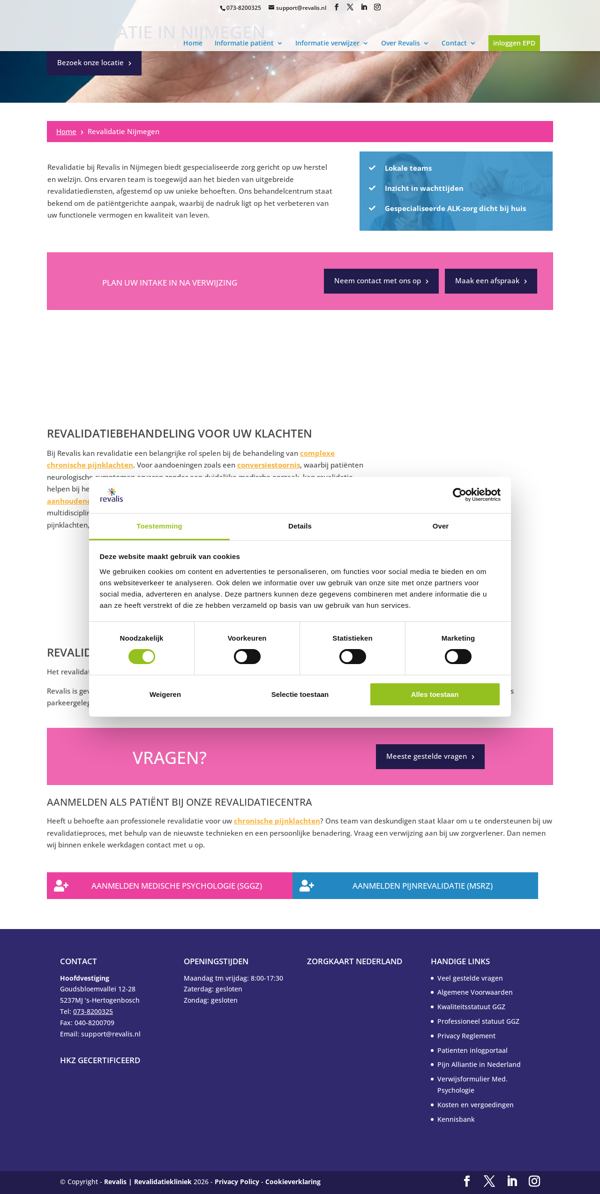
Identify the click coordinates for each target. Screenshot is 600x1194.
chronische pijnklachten (277, 820)
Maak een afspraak (487, 280)
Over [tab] (441, 526)
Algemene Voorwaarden (475, 992)
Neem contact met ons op (377, 280)
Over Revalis (400, 43)
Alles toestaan (435, 694)
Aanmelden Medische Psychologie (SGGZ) (176, 885)
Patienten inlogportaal (472, 1050)
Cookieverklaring (293, 1181)
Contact (454, 43)
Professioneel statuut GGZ (478, 1021)
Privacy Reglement (466, 1035)
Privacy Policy (237, 1181)
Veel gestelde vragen (470, 978)
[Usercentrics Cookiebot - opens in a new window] (460, 495)
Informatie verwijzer (327, 43)
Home (192, 43)
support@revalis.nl (301, 8)
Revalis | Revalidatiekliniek (148, 1181)
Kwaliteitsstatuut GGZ (471, 1006)
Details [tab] (300, 526)
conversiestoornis (268, 464)
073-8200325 (243, 8)
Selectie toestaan (300, 694)
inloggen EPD (514, 43)
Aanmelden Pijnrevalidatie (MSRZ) (422, 885)
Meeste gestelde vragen (426, 756)
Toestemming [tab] (159, 526)
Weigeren (165, 694)
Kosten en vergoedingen (475, 1104)
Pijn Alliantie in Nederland (479, 1064)
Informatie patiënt (244, 43)
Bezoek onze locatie (90, 62)
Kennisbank (456, 1119)
